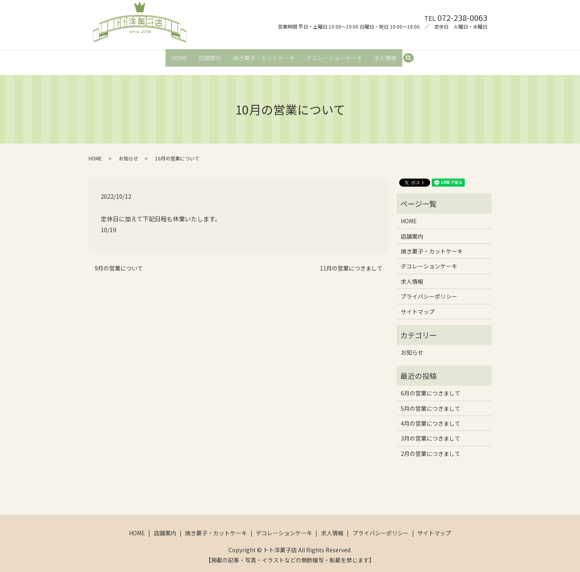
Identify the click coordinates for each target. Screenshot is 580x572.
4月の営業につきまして (430, 416)
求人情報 (387, 55)
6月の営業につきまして (430, 386)
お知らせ (128, 151)
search (414, 55)
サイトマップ (418, 304)
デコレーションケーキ (335, 55)
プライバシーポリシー (429, 289)
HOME (177, 55)
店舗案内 (209, 55)
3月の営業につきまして (430, 431)
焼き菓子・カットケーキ (264, 55)
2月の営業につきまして (430, 446)
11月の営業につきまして (351, 261)
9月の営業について (119, 261)
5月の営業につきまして (430, 401)
